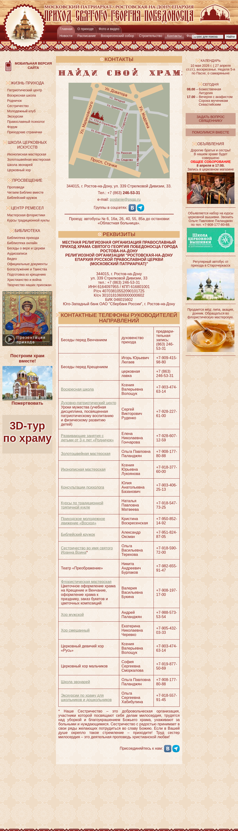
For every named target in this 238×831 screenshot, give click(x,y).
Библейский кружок (22, 198)
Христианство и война (24, 280)
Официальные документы (27, 264)
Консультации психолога (82, 487)
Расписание (86, 36)
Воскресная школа (21, 95)
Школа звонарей (20, 165)
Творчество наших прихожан (29, 285)
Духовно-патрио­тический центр (88, 403)
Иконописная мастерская (26, 154)
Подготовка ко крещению (26, 274)
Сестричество (18, 106)
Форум (192, 36)
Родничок (14, 101)
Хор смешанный (75, 630)
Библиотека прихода (23, 238)
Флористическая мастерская (86, 582)
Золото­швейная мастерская (85, 454)
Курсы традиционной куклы (28, 220)
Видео (12, 259)
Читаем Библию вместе (25, 192)
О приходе (85, 29)
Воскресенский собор (117, 36)
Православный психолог (26, 122)
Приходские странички (24, 132)
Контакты (174, 36)
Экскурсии (15, 116)
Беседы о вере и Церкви (26, 248)
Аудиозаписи (17, 253)
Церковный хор (19, 170)
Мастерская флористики (26, 215)
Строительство (150, 36)
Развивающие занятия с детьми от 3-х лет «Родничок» (87, 438)
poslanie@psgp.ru (125, 199)
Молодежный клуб (21, 111)
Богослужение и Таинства (27, 269)
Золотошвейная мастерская (28, 159)
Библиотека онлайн (22, 243)
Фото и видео (109, 29)
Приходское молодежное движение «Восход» (83, 521)
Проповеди (15, 187)
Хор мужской (72, 615)
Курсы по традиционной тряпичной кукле (82, 505)
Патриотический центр (24, 90)
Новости (66, 36)
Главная (66, 29)
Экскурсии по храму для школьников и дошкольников (86, 697)
